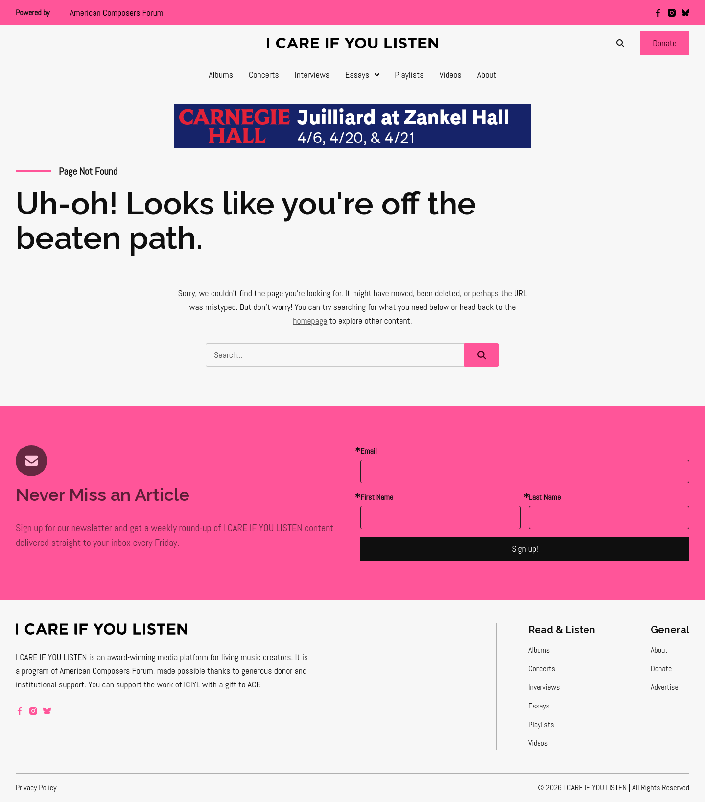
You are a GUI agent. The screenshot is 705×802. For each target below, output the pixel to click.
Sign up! (525, 548)
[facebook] (658, 13)
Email (368, 451)
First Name (376, 497)
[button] (664, 43)
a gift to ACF (239, 684)
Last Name (545, 497)
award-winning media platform (158, 656)
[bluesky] (685, 13)
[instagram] (672, 13)
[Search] (620, 43)
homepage (310, 320)
